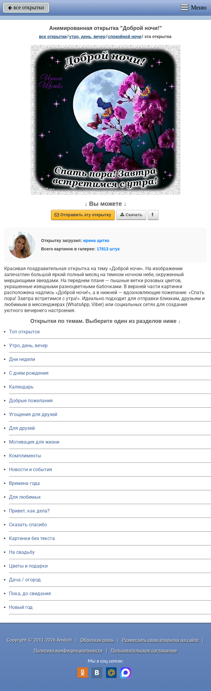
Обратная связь (97, 640)
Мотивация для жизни (34, 442)
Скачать (131, 214)
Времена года (24, 483)
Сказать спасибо (28, 524)
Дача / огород (25, 580)
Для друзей (22, 428)
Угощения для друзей (33, 414)
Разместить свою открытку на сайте (160, 640)
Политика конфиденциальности (68, 650)
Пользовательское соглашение (144, 650)
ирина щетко (96, 240)
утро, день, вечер (87, 36)
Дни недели (22, 359)
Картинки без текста (32, 538)
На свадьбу (22, 552)
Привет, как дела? (29, 511)
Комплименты (25, 456)
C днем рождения (29, 373)
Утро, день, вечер (28, 345)
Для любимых (25, 497)
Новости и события (30, 469)
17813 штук (108, 249)
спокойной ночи (124, 36)
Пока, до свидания (30, 593)
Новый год (21, 607)
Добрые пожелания (31, 400)
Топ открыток (24, 332)
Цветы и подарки (28, 566)
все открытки (26, 7)
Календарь (21, 387)
